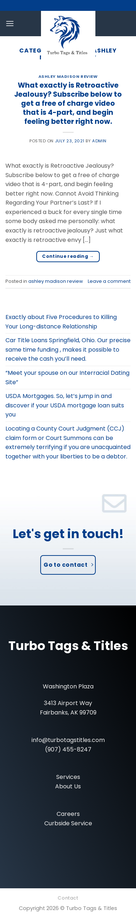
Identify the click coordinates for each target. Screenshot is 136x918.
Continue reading (68, 256)
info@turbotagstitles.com (68, 740)
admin (99, 141)
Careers (68, 814)
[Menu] (9, 23)
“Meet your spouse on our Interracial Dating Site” (67, 377)
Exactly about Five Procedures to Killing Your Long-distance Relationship (61, 322)
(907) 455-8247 (68, 749)
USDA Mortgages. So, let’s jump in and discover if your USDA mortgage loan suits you (64, 405)
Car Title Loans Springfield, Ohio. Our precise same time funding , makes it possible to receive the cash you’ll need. (68, 349)
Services (68, 777)
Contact (68, 898)
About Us (68, 786)
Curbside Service (68, 823)
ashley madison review (68, 76)
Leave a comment (109, 281)
